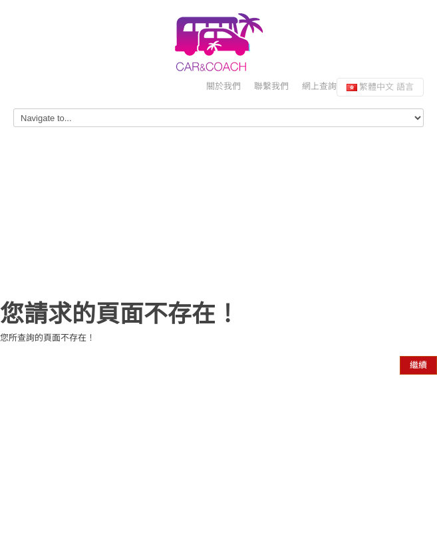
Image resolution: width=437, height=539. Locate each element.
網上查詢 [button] (319, 86)
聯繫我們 (271, 86)
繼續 (418, 365)
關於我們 (223, 86)
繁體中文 (380, 87)
